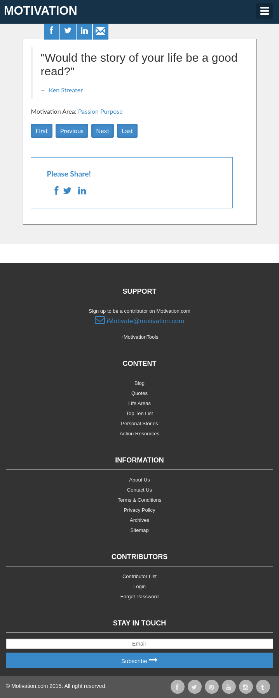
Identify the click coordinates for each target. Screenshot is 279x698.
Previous (72, 130)
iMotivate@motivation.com (139, 320)
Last (127, 130)
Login (139, 586)
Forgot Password (139, 596)
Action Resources (139, 433)
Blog (139, 383)
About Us (139, 480)
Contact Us (139, 490)
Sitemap (139, 530)
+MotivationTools (139, 337)
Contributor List (139, 576)
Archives (139, 520)
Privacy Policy (139, 510)
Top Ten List (139, 413)
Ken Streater (66, 90)
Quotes (139, 393)
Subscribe (139, 660)
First (41, 130)
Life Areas (139, 403)
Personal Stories (139, 423)
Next (102, 130)
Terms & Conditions (140, 500)
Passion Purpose (100, 111)
